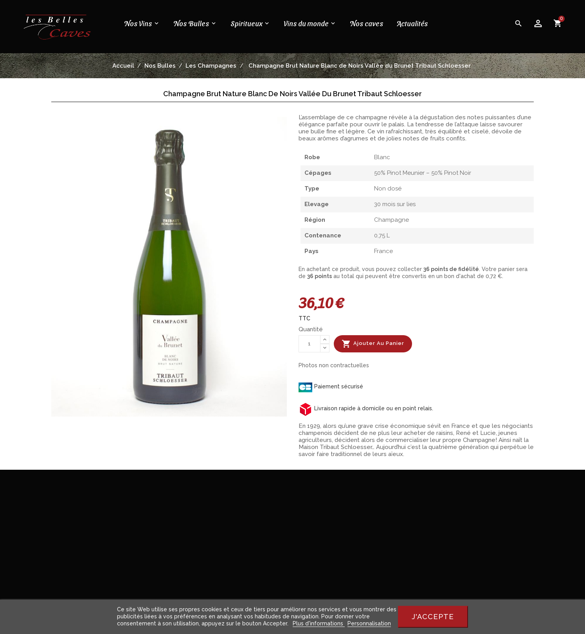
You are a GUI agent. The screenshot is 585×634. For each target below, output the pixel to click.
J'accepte (433, 616)
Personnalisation (369, 623)
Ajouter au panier (373, 343)
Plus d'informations (319, 623)
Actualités (412, 23)
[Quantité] (309, 343)
